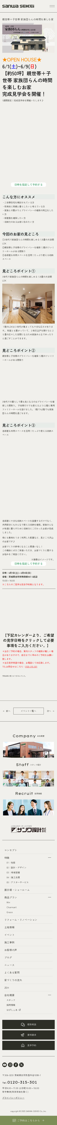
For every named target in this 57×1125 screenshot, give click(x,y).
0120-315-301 (31, 666)
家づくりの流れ (13, 980)
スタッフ (11, 1000)
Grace (10, 912)
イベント (9, 935)
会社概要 (9, 995)
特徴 (6, 857)
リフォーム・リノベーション (20, 919)
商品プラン (10, 897)
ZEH (6, 987)
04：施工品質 (13, 877)
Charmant (12, 907)
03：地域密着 (13, 872)
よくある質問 (12, 972)
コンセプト (10, 850)
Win (8, 902)
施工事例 (9, 942)
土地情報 (9, 927)
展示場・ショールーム (17, 890)
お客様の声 (10, 950)
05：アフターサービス (18, 882)
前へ (8, 710)
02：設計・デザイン (16, 867)
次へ (49, 710)
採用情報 (11, 1004)
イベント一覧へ (28, 710)
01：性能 (11, 862)
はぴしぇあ (14, 1009)
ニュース (9, 965)
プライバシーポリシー (13, 1097)
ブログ (8, 957)
